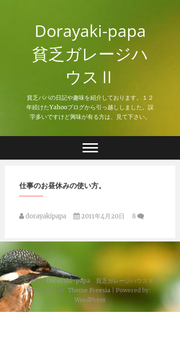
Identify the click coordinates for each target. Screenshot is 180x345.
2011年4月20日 (99, 217)
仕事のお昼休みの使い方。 (62, 186)
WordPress (90, 299)
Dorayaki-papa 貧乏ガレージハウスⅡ (93, 54)
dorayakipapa (42, 217)
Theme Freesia (89, 290)
